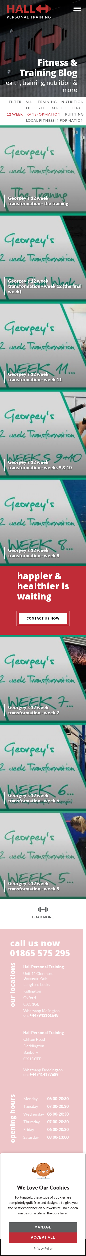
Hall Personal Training (42, 966)
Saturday (30, 1137)
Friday (27, 1129)
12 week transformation (34, 114)
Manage (42, 1227)
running (74, 114)
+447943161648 (43, 1015)
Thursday (30, 1122)
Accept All (43, 1237)
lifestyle (35, 108)
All (29, 101)
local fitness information (55, 120)
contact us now (43, 618)
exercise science (66, 108)
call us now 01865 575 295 (39, 948)
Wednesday (32, 1114)
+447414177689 (43, 1074)
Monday (29, 1098)
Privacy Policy (43, 1248)
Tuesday (29, 1106)
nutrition (72, 101)
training (47, 101)
